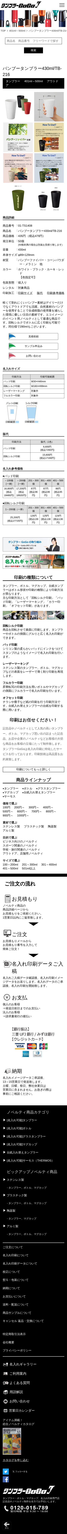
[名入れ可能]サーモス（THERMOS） (30, 1160)
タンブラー (13, 81)
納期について (11, 1288)
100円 (6, 807)
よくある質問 (16, 1383)
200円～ (19, 807)
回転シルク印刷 (41, 597)
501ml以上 (29, 868)
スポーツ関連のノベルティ (20, 845)
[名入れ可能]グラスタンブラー (26, 1136)
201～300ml (29, 864)
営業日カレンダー (19, 1411)
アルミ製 (8, 830)
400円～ (48, 807)
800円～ (51, 811)
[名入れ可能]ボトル (19, 1128)
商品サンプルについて (17, 1312)
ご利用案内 (15, 1373)
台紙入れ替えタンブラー (22, 1152)
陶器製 (52, 826)
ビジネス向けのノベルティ (20, 841)
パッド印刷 (10, 644)
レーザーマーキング (30, 601)
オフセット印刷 (21, 605)
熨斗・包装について (16, 1280)
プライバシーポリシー (17, 1350)
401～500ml (10, 868)
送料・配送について (16, 1304)
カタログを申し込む (16, 1460)
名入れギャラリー (20, 1364)
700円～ (36, 811)
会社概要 (8, 1342)
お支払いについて (14, 1296)
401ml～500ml (17, 30)
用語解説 (13, 1392)
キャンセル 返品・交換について (23, 1321)
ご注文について (13, 1247)
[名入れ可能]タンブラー (22, 1120)
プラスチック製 (34, 826)
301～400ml (49, 864)
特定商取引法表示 (14, 1334)
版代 (40, 293)
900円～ (8, 815)
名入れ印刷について (16, 1255)
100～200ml (10, 864)
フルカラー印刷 (13, 682)
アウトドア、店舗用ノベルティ (23, 853)
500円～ (8, 811)
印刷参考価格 (55, 293)
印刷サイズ (25, 293)
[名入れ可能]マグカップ (22, 1144)
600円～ (22, 811)
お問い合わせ (16, 1401)
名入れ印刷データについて (20, 1263)
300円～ (34, 807)
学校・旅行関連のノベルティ (21, 849)
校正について (11, 1271)
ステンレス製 (11, 826)
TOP (3, 30)
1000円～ (23, 815)
